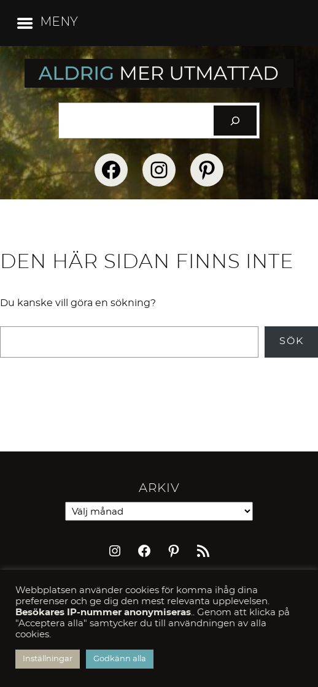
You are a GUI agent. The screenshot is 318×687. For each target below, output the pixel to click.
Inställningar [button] (47, 659)
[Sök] (235, 121)
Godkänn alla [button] (119, 659)
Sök (291, 341)
